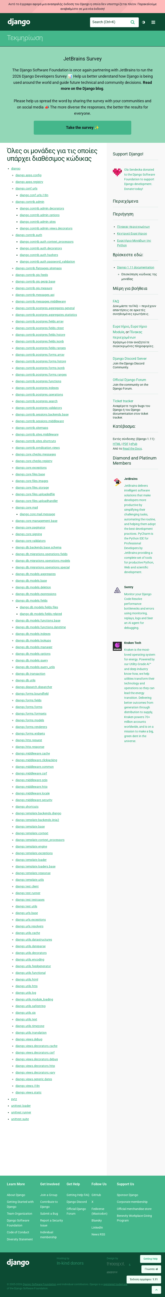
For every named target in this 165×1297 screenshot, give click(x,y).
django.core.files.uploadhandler (36, 501)
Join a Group (48, 1195)
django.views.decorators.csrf (35, 1052)
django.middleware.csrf (31, 773)
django (15, 168)
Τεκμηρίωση (25, 38)
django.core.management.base (36, 521)
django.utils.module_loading (34, 999)
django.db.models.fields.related (41, 614)
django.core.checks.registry (33, 461)
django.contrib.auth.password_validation (47, 261)
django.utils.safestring (30, 1006)
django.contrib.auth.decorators (41, 248)
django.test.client (27, 886)
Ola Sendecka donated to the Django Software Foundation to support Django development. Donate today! (139, 179)
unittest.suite (20, 1119)
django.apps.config (28, 175)
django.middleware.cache (32, 753)
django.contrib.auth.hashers (39, 255)
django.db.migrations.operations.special (42, 567)
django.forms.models (29, 720)
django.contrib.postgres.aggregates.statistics (46, 314)
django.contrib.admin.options (40, 215)
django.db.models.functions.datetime (40, 627)
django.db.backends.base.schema (38, 547)
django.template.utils (29, 879)
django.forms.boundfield (32, 693)
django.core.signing (28, 534)
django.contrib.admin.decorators (42, 208)
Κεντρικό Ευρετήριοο (132, 233)
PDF (125, 444)
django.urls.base (26, 913)
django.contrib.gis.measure (33, 288)
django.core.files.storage (32, 487)
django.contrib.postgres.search (36, 401)
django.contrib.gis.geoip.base (35, 281)
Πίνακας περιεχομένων (133, 226)
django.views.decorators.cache (36, 1046)
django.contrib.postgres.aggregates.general (45, 308)
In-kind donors (70, 1263)
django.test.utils (26, 906)
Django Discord (77, 1202)
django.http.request (28, 740)
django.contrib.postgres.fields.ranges (40, 348)
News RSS (98, 1234)
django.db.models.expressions (35, 594)
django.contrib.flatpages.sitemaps (38, 268)
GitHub (96, 1195)
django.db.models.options (32, 653)
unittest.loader (21, 1105)
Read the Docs (132, 448)
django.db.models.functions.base (37, 620)
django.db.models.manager (33, 647)
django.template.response (32, 873)
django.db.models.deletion (33, 587)
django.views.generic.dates (33, 1079)
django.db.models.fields (31, 600)
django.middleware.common (34, 766)
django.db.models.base (31, 580)
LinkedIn (97, 1227)
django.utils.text (26, 1019)
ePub (133, 444)
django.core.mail (26, 507)
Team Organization (19, 1213)
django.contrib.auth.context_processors (46, 241)
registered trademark (115, 1284)
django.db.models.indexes (32, 634)
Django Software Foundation (39, 1284)
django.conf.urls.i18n (34, 195)
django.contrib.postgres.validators (38, 408)
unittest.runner (21, 1112)
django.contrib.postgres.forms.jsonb (40, 368)
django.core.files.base (30, 474)
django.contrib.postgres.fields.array (39, 321)
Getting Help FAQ (78, 1195)
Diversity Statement (20, 1239)
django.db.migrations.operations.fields (41, 554)
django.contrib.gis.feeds (31, 275)
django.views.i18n (27, 1086)
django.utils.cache (27, 933)
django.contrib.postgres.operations (39, 394)
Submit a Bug (49, 1213)
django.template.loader (31, 860)
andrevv (117, 1272)
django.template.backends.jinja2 (37, 820)
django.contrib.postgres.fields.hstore (40, 334)
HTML (117, 444)
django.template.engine (31, 846)
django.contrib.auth (28, 235)
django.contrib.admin (29, 201)
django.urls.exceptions (30, 919)
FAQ (116, 301)
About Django (16, 1195)
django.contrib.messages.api (34, 295)
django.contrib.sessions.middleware (39, 421)
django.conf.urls (26, 188)
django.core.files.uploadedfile (35, 494)
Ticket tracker (123, 401)
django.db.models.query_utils (35, 667)
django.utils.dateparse (30, 946)
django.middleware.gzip (31, 780)
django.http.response (29, 747)
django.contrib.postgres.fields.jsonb (39, 341)
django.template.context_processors (39, 840)
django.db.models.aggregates (35, 574)
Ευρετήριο (121, 326)
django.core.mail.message (37, 514)
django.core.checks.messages (35, 454)
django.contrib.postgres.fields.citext (39, 328)
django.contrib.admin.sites (38, 221)
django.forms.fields (28, 700)
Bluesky (97, 1220)
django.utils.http (26, 986)
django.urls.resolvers (29, 926)
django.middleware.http (31, 786)
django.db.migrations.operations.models (42, 560)
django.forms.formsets (30, 713)
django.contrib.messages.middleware (40, 301)
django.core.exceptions (31, 467)
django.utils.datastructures (33, 939)
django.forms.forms (28, 707)
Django (19, 22)
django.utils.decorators (31, 953)
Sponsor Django (127, 1195)
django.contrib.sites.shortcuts (35, 441)
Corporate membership (132, 1202)
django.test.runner (27, 893)
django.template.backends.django (38, 813)
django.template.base (30, 826)
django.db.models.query (31, 660)
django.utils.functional (30, 973)
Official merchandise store (134, 1209)
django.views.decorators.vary (35, 1072)
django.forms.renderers (31, 727)
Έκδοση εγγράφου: (144, 1279)
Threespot (117, 1264)
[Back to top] (156, 1290)
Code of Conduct (18, 1232)
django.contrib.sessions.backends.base (42, 414)
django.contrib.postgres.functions (38, 381)
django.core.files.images (31, 481)
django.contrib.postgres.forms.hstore (40, 361)
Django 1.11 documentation (135, 267)
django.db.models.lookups (33, 640)
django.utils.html (26, 979)
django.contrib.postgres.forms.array (39, 354)
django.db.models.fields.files (39, 607)
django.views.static (28, 1092)
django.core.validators (30, 540)
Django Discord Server (130, 359)
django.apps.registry (29, 182)
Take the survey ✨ (82, 127)
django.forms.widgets (30, 733)
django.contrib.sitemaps (31, 427)
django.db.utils (25, 680)
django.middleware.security (33, 800)
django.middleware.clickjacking (36, 760)
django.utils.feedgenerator (33, 966)
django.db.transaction (30, 673)
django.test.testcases (29, 899)
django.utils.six (25, 1012)
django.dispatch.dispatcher (33, 687)
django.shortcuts (26, 806)
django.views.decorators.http (35, 1066)
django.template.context (31, 833)
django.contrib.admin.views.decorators (46, 228)
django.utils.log (25, 992)
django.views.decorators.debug (36, 1059)
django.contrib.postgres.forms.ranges (41, 374)
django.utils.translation (31, 1032)
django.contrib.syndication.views (37, 447)
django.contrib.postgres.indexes (37, 388)
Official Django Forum (129, 380)
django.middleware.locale (32, 793)
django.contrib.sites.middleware (36, 434)
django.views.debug (28, 1039)
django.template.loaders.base (35, 866)
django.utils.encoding (29, 959)
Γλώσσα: (151, 1269)
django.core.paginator (30, 527)
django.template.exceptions (34, 853)
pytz (14, 1099)
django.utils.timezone (29, 1026)
